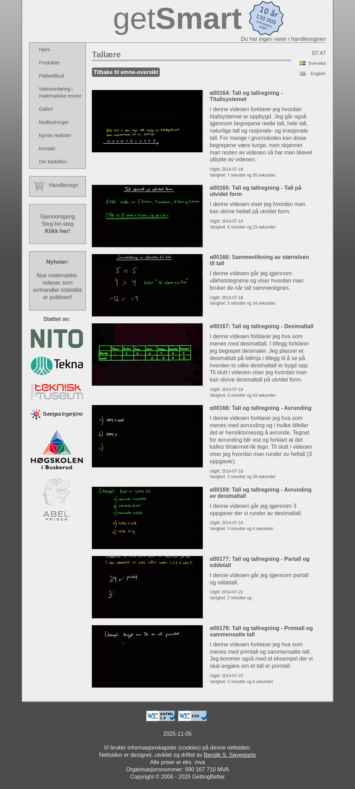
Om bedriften (53, 161)
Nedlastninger (54, 122)
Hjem (44, 49)
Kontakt (47, 148)
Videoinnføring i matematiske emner (60, 92)
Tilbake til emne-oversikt (126, 72)
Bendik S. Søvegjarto (230, 755)
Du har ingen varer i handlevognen (283, 39)
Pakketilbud (51, 76)
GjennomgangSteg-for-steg (57, 224)
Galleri (46, 109)
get (177, 18)
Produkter (49, 62)
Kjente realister (55, 135)
